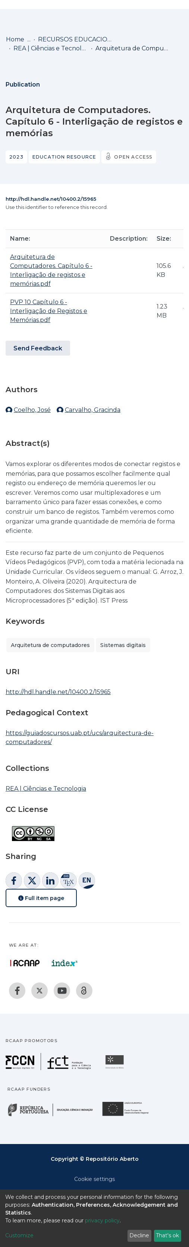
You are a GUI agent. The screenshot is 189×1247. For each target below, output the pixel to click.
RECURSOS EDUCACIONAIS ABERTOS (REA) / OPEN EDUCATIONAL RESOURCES (75, 39)
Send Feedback (37, 348)
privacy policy (102, 1220)
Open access (133, 157)
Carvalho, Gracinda (92, 409)
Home (15, 39)
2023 (16, 157)
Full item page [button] (41, 898)
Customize (19, 1235)
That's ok (167, 1235)
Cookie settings (94, 1179)
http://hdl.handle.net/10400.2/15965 (51, 199)
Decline (139, 1235)
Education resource (64, 157)
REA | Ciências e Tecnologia (50, 48)
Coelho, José (32, 409)
